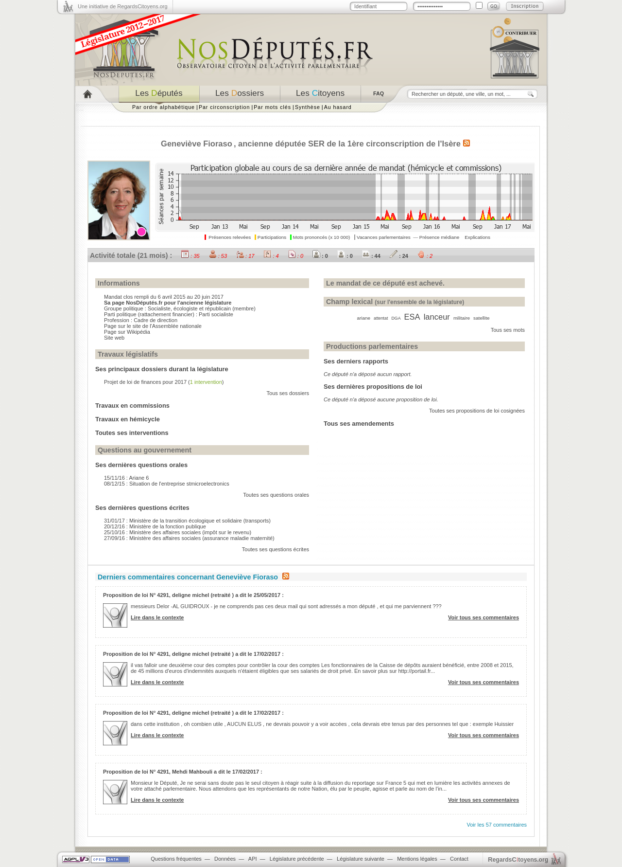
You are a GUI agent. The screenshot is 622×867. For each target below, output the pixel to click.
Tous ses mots (508, 330)
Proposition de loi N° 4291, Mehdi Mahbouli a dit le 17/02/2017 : (182, 772)
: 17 (245, 256)
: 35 (190, 256)
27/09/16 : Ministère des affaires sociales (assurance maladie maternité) (189, 538)
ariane (363, 318)
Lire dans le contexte (157, 617)
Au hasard (338, 107)
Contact (459, 859)
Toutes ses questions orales (276, 495)
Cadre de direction (155, 320)
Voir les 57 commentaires (497, 825)
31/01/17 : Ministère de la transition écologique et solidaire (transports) (187, 521)
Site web (114, 338)
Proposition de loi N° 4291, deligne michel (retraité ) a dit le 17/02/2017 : (193, 654)
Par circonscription (224, 107)
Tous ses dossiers (288, 393)
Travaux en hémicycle (127, 419)
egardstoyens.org (518, 859)
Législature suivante (360, 859)
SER (316, 143)
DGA (395, 318)
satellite (481, 318)
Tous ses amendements (359, 423)
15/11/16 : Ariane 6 (126, 478)
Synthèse (307, 107)
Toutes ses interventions (132, 432)
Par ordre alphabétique (163, 107)
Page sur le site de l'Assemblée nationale (153, 326)
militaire (461, 318)
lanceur (437, 316)
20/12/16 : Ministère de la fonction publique (155, 526)
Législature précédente (297, 859)
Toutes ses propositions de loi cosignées (477, 411)
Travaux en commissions (132, 405)
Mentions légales (417, 859)
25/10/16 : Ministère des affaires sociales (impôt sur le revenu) (177, 532)
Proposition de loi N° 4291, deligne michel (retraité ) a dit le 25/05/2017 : (193, 595)
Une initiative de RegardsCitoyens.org (123, 6)
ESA (412, 316)
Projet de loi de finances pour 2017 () (164, 382)
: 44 (371, 256)
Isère (451, 143)
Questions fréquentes (176, 859)
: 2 (424, 256)
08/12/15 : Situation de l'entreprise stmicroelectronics (166, 484)
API (252, 859)
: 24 (399, 256)
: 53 (218, 256)
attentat (381, 318)
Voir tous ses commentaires (483, 617)
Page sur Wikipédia (127, 332)
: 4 (270, 256)
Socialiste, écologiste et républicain (189, 308)
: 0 (295, 256)
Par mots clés (272, 107)
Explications (477, 237)
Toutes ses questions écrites (275, 549)
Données (225, 859)
